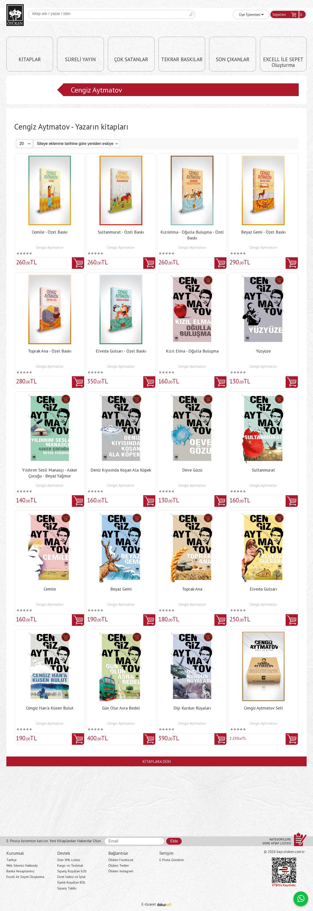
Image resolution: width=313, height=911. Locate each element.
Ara (191, 14)
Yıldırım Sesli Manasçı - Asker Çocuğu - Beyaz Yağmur (49, 473)
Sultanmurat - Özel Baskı (121, 232)
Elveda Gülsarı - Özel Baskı (121, 351)
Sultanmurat (263, 470)
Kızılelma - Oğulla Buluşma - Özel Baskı (192, 235)
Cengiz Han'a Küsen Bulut (49, 708)
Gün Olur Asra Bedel (121, 708)
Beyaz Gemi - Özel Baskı (263, 232)
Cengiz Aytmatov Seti (263, 708)
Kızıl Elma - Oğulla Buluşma (192, 351)
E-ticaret (148, 904)
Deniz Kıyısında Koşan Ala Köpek (120, 470)
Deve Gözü (192, 470)
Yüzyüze (263, 351)
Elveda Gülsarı (263, 589)
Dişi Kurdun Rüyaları (192, 708)
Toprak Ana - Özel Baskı (49, 351)
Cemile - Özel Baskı (49, 232)
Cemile (50, 589)
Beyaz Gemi (121, 589)
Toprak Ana (192, 589)
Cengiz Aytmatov (96, 90)
